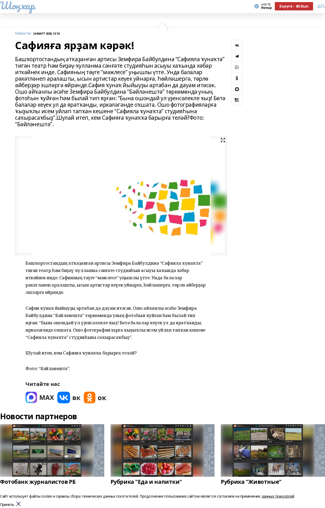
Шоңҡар (17, 5)
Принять (7, 505)
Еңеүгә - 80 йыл (294, 6)
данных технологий (278, 496)
